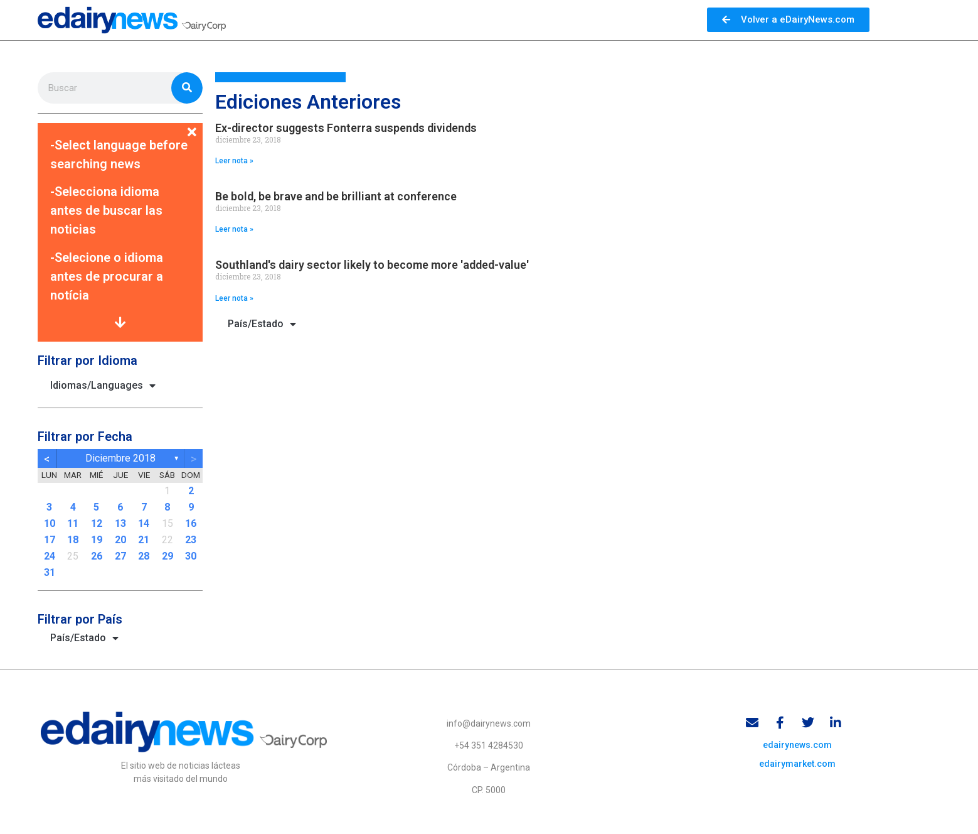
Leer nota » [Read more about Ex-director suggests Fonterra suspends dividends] (234, 160)
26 (96, 556)
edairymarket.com (797, 764)
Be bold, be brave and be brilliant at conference (336, 196)
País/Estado (84, 638)
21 (143, 540)
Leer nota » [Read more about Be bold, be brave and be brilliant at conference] (234, 229)
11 (72, 523)
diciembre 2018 (120, 458)
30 (190, 556)
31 (49, 572)
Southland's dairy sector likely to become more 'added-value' (372, 264)
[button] (120, 124)
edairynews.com (797, 745)
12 (96, 523)
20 (120, 540)
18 (72, 540)
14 (143, 523)
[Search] (187, 88)
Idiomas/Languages (103, 385)
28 (143, 556)
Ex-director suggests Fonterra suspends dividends (346, 127)
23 (190, 540)
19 (96, 540)
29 (167, 556)
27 (120, 556)
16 (190, 523)
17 (49, 540)
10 (49, 523)
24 (49, 556)
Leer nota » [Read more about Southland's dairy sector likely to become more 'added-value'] (234, 298)
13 (120, 523)
